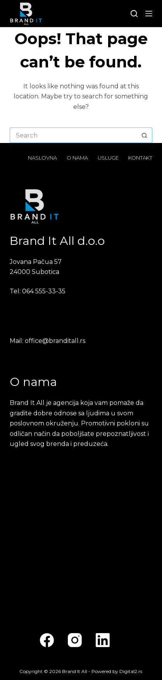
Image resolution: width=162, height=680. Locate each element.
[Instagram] (75, 640)
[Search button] (144, 135)
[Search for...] (73, 135)
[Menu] (148, 13)
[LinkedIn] (103, 640)
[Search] (134, 13)
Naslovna (42, 158)
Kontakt (140, 158)
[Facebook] (47, 640)
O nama (77, 158)
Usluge (108, 158)
